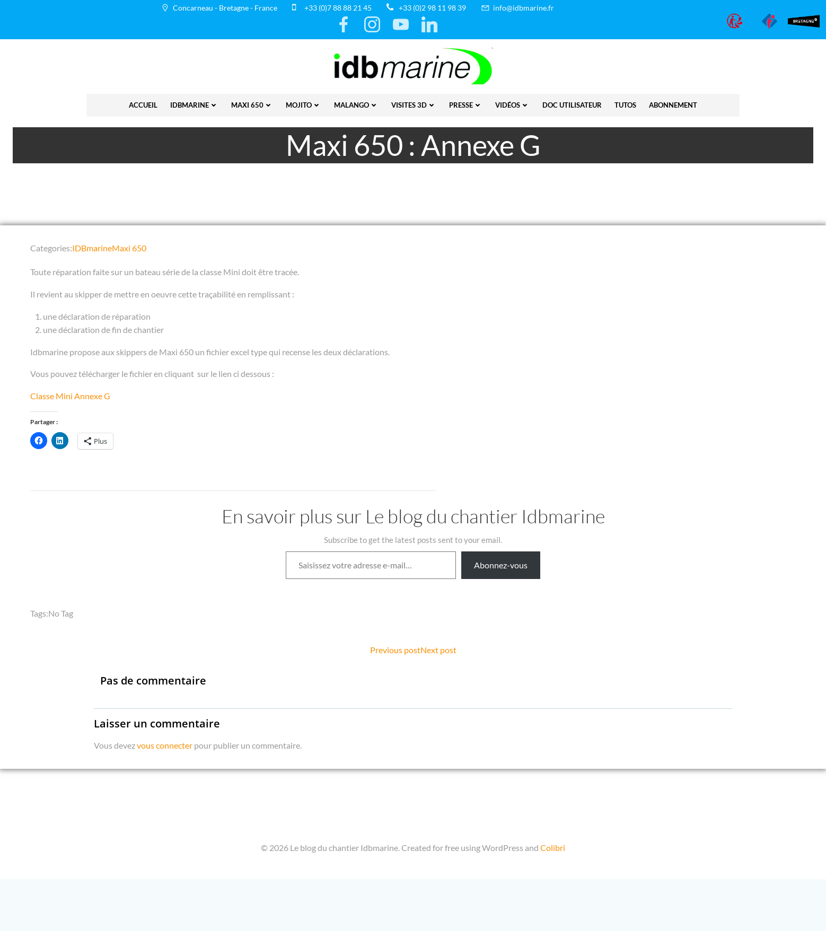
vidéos (512, 102)
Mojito (303, 102)
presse (465, 102)
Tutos (625, 102)
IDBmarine (194, 102)
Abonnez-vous (501, 568)
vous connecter (165, 750)
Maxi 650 (252, 102)
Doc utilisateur (572, 102)
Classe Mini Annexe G (72, 399)
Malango (356, 102)
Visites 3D (413, 102)
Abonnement (673, 102)
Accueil (143, 102)
